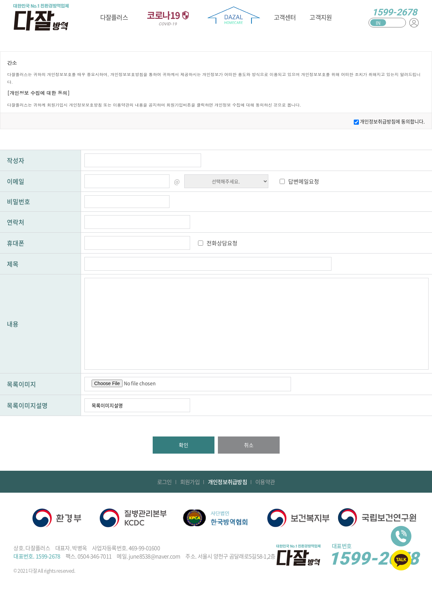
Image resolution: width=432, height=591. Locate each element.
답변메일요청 (303, 181)
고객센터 (285, 17)
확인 (183, 445)
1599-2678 (394, 12)
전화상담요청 (222, 243)
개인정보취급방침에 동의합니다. (392, 121)
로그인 (164, 482)
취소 (249, 445)
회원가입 (190, 482)
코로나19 (168, 17)
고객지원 (321, 17)
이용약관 (265, 482)
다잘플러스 (114, 17)
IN (378, 22)
